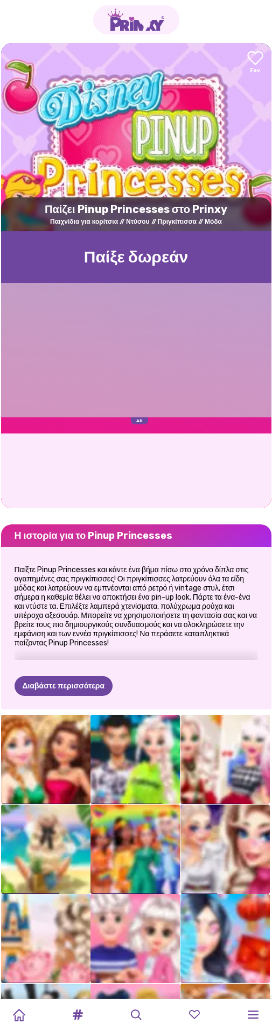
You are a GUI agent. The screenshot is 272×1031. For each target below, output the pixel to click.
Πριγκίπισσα (177, 221)
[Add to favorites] (255, 62)
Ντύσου (138, 221)
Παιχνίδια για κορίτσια (84, 221)
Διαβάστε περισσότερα (64, 686)
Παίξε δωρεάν (136, 257)
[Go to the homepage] (136, 19)
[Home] (18, 1015)
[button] (77, 1015)
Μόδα (213, 221)
